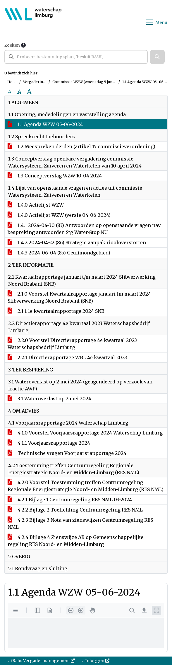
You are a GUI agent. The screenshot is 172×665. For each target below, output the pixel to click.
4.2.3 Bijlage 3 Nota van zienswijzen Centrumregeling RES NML (80, 523)
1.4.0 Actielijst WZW (36, 205)
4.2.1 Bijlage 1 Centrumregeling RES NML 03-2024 (70, 499)
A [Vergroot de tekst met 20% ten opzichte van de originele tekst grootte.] (19, 91)
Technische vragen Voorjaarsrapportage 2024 (67, 453)
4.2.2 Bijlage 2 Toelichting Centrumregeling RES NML (75, 510)
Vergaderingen (36, 82)
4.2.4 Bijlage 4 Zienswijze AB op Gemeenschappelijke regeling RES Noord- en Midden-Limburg (75, 540)
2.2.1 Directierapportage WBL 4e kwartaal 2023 (67, 357)
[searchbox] (76, 57)
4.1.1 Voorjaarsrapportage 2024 (49, 443)
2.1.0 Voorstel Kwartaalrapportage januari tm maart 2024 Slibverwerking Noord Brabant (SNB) (79, 297)
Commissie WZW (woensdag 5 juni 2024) (88, 82)
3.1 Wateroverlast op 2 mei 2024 (49, 399)
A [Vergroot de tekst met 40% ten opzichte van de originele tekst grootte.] (29, 91)
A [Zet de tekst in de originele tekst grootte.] (9, 92)
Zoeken (12, 45)
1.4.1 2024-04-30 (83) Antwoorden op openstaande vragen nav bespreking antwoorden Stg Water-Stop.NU (84, 228)
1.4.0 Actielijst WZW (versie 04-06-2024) (59, 215)
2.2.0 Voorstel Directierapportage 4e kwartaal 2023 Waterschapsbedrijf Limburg (72, 343)
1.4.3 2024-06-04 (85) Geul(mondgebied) (59, 253)
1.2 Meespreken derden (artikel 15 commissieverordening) (81, 146)
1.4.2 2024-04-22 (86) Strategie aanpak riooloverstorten (77, 242)
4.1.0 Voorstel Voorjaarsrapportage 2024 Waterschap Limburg (85, 433)
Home (12, 82)
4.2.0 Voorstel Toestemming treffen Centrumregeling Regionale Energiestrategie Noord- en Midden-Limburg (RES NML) (86, 485)
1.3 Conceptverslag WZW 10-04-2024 (55, 176)
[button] (157, 57)
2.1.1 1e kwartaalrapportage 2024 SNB (56, 311)
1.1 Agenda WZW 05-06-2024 (45, 124)
